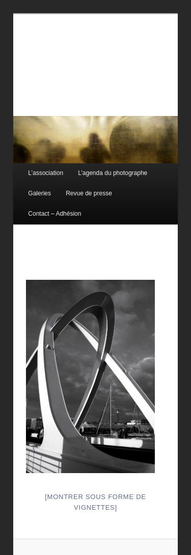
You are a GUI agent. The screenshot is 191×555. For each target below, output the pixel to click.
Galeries (39, 193)
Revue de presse (89, 193)
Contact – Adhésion (54, 213)
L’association (45, 173)
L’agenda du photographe (112, 173)
